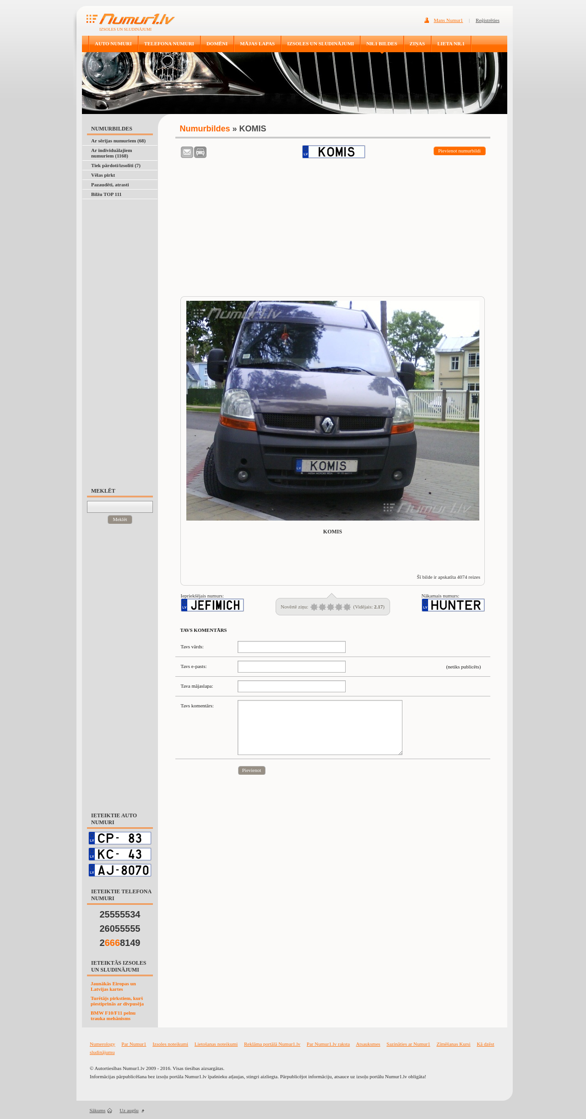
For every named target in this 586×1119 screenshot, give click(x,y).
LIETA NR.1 (451, 43)
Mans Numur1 (448, 20)
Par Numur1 (133, 1044)
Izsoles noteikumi (170, 1044)
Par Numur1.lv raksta (328, 1044)
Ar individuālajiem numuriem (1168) (111, 152)
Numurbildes (205, 128)
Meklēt (120, 519)
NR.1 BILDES (381, 43)
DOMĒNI (217, 43)
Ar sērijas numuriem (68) (118, 140)
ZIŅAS (417, 43)
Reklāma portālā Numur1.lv (272, 1044)
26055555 (120, 928)
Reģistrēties (487, 20)
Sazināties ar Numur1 (408, 1044)
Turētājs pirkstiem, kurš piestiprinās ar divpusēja (117, 1000)
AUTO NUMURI (113, 43)
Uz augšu (128, 1110)
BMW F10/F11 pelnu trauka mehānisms (113, 1015)
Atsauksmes (368, 1044)
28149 (120, 943)
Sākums (98, 1110)
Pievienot (251, 770)
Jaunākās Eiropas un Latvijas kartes (113, 986)
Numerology (102, 1044)
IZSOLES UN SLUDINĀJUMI (320, 43)
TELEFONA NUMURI (169, 43)
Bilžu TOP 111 (106, 194)
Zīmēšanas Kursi (453, 1044)
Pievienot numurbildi (459, 150)
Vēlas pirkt (103, 175)
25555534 (120, 914)
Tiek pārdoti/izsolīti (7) (116, 165)
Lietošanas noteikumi (216, 1044)
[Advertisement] (124, 338)
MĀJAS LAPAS (257, 43)
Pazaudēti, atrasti (110, 184)
